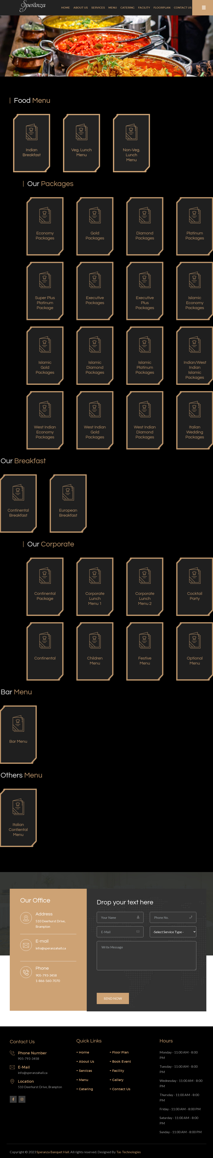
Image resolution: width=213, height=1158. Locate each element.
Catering (127, 7)
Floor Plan (119, 1052)
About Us (80, 7)
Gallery (117, 1080)
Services (98, 7)
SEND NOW (113, 998)
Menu (112, 7)
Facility (144, 7)
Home (65, 7)
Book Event (120, 1061)
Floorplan (162, 7)
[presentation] (128, 980)
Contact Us (183, 7)
